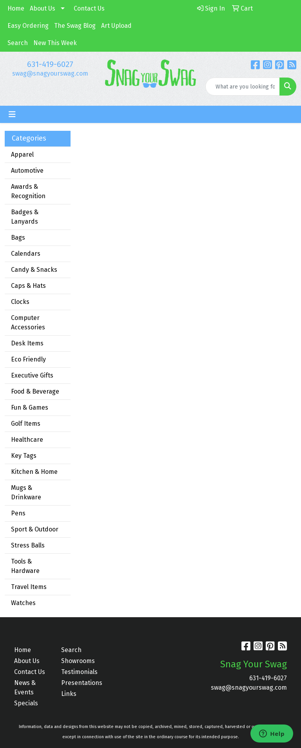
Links (68, 693)
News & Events (25, 687)
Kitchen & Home (34, 471)
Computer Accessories (28, 322)
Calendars (25, 253)
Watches (23, 603)
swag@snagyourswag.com (50, 73)
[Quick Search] (242, 87)
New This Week (55, 43)
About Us (42, 8)
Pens (18, 513)
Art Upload (116, 25)
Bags (18, 237)
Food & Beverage (35, 391)
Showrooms (78, 661)
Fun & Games (29, 407)
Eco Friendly (28, 359)
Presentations (80, 683)
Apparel (22, 154)
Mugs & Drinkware (26, 492)
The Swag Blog (75, 25)
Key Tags (23, 455)
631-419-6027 (50, 64)
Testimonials (79, 672)
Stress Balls (28, 545)
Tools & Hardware (25, 566)
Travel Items (29, 587)
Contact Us (89, 8)
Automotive (27, 170)
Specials (26, 703)
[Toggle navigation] (12, 114)
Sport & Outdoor (34, 529)
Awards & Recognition (28, 191)
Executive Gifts (32, 375)
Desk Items (27, 343)
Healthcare (27, 439)
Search (17, 43)
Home (15, 8)
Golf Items (25, 423)
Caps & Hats (28, 285)
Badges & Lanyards (24, 216)
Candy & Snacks (34, 269)
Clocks (20, 301)
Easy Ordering (28, 25)
